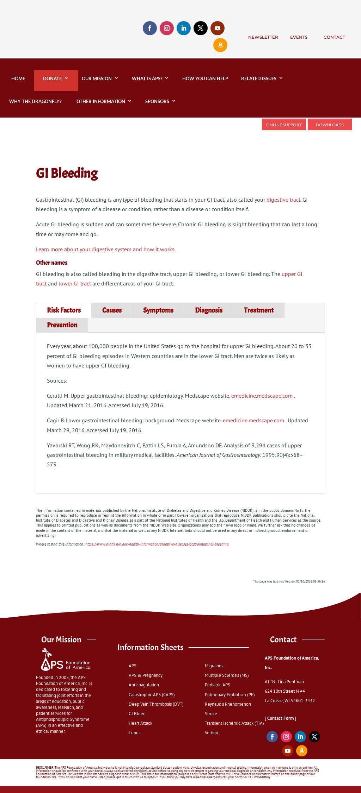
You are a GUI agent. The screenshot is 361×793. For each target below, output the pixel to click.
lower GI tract (75, 283)
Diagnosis (208, 310)
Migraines (214, 666)
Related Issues (258, 78)
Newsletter (263, 37)
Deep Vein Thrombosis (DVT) (156, 704)
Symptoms (158, 310)
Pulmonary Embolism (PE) (230, 695)
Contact (334, 37)
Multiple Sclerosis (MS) (227, 675)
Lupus (134, 733)
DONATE (52, 78)
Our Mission (97, 78)
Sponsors (157, 101)
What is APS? (147, 78)
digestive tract (283, 199)
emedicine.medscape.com (262, 395)
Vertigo (211, 733)
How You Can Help (205, 78)
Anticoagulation (144, 685)
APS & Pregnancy (146, 675)
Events (298, 37)
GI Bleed (137, 714)
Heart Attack (140, 723)
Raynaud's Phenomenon (228, 704)
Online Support (284, 124)
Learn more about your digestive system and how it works (105, 249)
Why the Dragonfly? (36, 101)
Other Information (101, 101)
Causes (112, 310)
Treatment (259, 310)
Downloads (330, 124)
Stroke (211, 714)
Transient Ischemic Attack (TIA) (234, 723)
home (17, 78)
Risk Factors (64, 310)
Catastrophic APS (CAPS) (152, 695)
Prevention (62, 325)
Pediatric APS (217, 685)
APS (132, 666)
